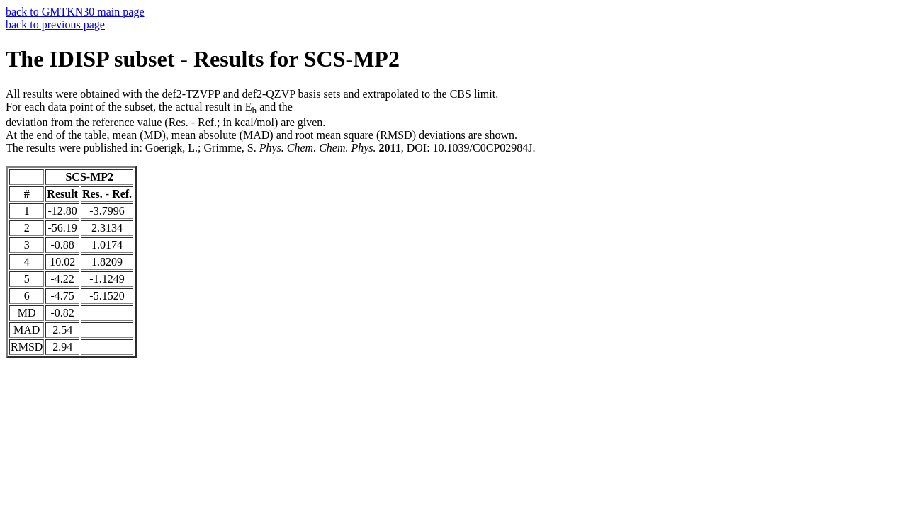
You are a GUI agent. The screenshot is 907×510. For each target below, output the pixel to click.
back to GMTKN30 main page (75, 12)
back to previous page (55, 24)
